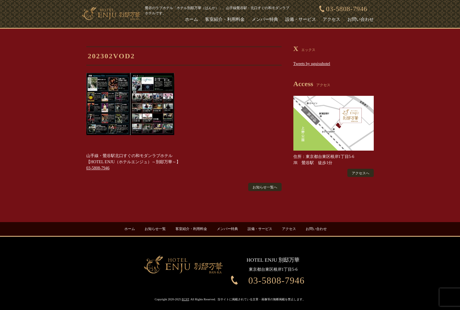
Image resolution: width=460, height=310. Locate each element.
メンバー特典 (265, 19)
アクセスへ (360, 173)
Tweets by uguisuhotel (311, 64)
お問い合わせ (360, 19)
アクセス (331, 19)
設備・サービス (300, 19)
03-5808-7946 (346, 9)
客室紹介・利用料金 (225, 19)
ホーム (191, 19)
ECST (185, 297)
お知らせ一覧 (155, 227)
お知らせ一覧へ (265, 187)
